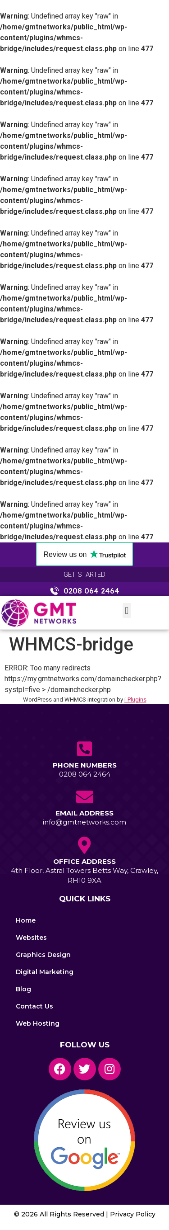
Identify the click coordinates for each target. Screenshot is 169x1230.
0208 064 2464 (84, 774)
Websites (31, 937)
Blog (23, 989)
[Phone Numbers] (84, 749)
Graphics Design (43, 955)
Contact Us (34, 1006)
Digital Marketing (44, 972)
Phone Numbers (85, 765)
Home (26, 920)
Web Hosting (37, 1023)
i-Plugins (135, 699)
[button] (127, 610)
